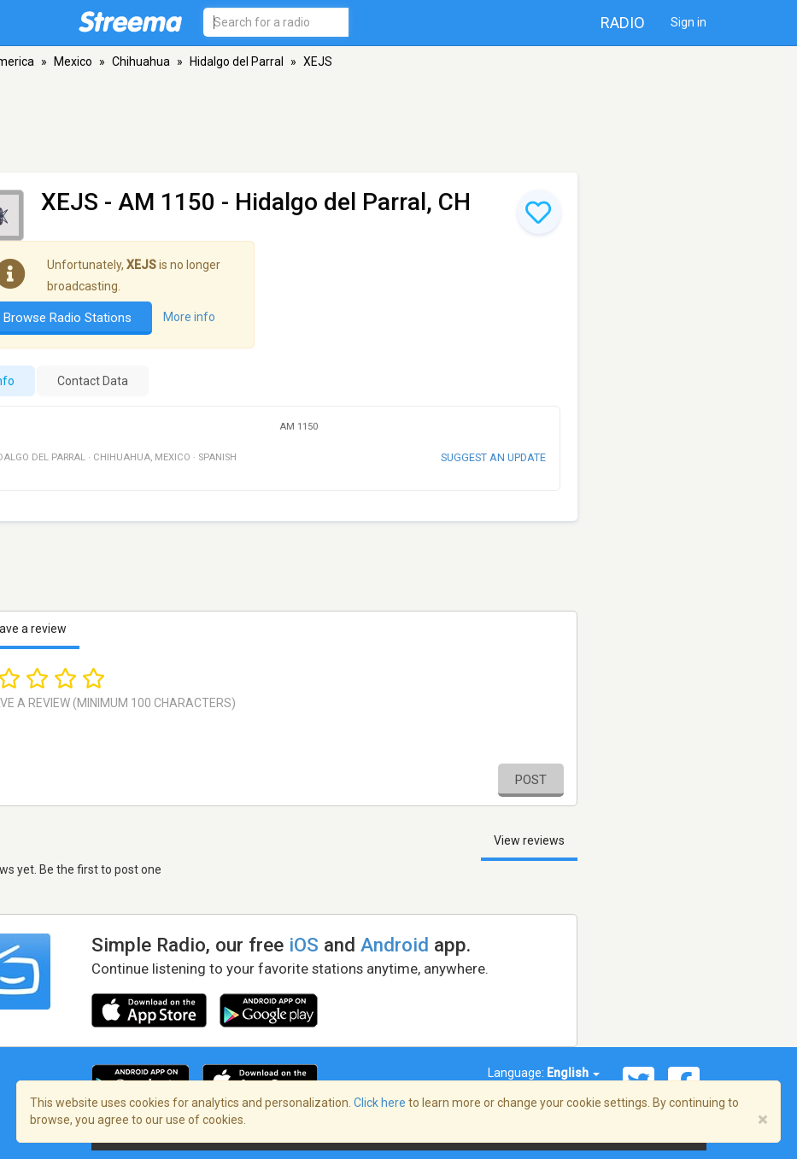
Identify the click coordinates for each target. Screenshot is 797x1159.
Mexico (73, 61)
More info (189, 317)
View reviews (529, 840)
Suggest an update (493, 457)
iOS (304, 945)
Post (531, 779)
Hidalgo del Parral (237, 61)
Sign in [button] (688, 22)
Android (394, 945)
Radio (623, 23)
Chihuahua (141, 61)
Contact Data (92, 381)
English (573, 1073)
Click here (380, 1102)
